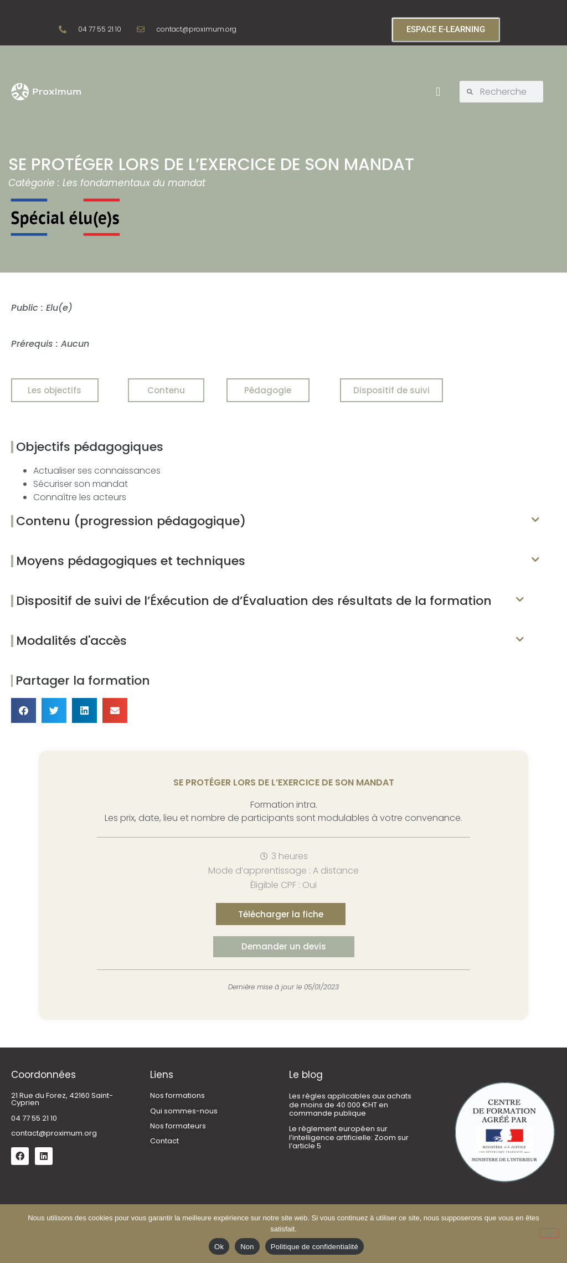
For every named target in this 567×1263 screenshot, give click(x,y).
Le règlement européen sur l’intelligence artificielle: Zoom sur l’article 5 (349, 1137)
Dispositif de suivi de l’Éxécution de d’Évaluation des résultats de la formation (254, 600)
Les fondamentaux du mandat (134, 182)
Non (247, 1247)
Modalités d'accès (71, 640)
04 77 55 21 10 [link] (34, 1118)
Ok (219, 1247)
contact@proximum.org (54, 1133)
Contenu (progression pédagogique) (131, 521)
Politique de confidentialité (314, 1247)
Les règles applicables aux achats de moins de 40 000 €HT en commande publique (350, 1105)
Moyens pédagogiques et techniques (130, 560)
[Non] (549, 1233)
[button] (437, 92)
